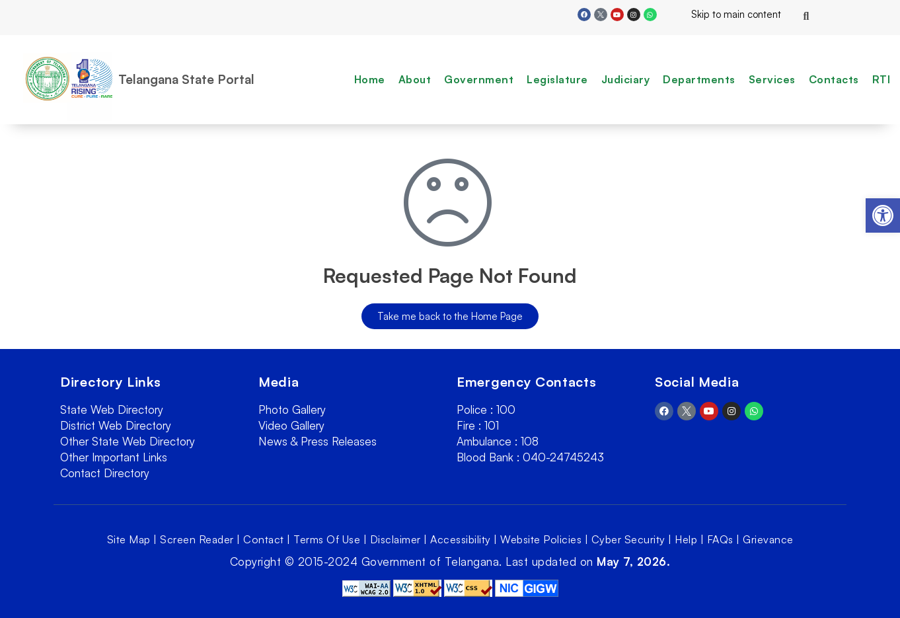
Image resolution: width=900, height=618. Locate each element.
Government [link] (478, 79)
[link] (883, 215)
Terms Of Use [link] (326, 539)
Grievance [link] (768, 539)
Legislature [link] (557, 79)
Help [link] (686, 539)
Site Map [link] (129, 539)
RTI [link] (881, 79)
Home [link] (369, 79)
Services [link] (772, 79)
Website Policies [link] (540, 539)
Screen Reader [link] (197, 539)
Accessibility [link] (460, 539)
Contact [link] (263, 539)
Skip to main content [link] (725, 14)
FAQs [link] (720, 539)
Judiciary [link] (625, 79)
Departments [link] (699, 79)
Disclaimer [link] (395, 539)
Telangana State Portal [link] (186, 79)
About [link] (414, 79)
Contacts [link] (834, 79)
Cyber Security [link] (628, 539)
